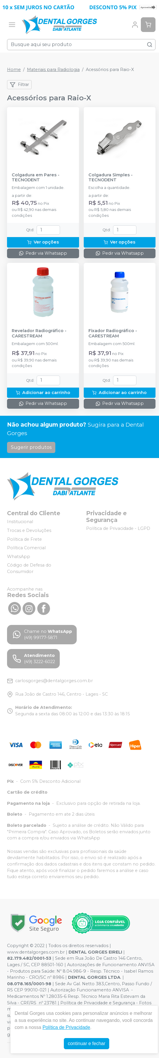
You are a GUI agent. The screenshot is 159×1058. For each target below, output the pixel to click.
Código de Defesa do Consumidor (29, 568)
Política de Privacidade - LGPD (118, 528)
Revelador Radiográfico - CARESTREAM (39, 333)
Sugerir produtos (31, 447)
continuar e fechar (86, 1043)
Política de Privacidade (66, 1027)
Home (14, 69)
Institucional (20, 522)
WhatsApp (18, 556)
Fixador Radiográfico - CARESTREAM (112, 333)
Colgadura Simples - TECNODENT (110, 177)
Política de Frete (24, 539)
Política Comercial (26, 547)
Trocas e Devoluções (29, 530)
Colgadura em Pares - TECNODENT (35, 177)
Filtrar (19, 85)
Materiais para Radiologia (53, 69)
